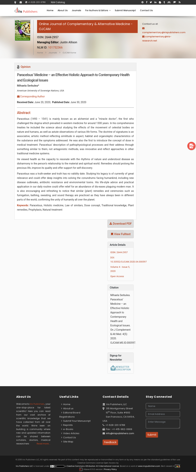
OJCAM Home (69, 52)
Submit (151, 434)
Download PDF (120, 223)
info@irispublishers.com (120, 433)
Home (50, 10)
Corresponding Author (31, 96)
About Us (63, 10)
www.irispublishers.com (149, 466)
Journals (76, 10)
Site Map (67, 441)
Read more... (43, 443)
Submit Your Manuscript (76, 421)
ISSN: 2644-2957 (119, 252)
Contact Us (146, 10)
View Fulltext (121, 234)
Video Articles (70, 433)
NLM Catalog (58, 2)
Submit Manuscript (125, 10)
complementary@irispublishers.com (163, 32)
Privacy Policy (110, 469)
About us (67, 408)
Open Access (117, 276)
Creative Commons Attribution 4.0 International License (93, 466)
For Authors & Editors (98, 10)
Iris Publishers (37, 403)
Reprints (67, 425)
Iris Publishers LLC (24, 466)
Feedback (110, 442)
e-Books (67, 429)
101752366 (50, 47)
